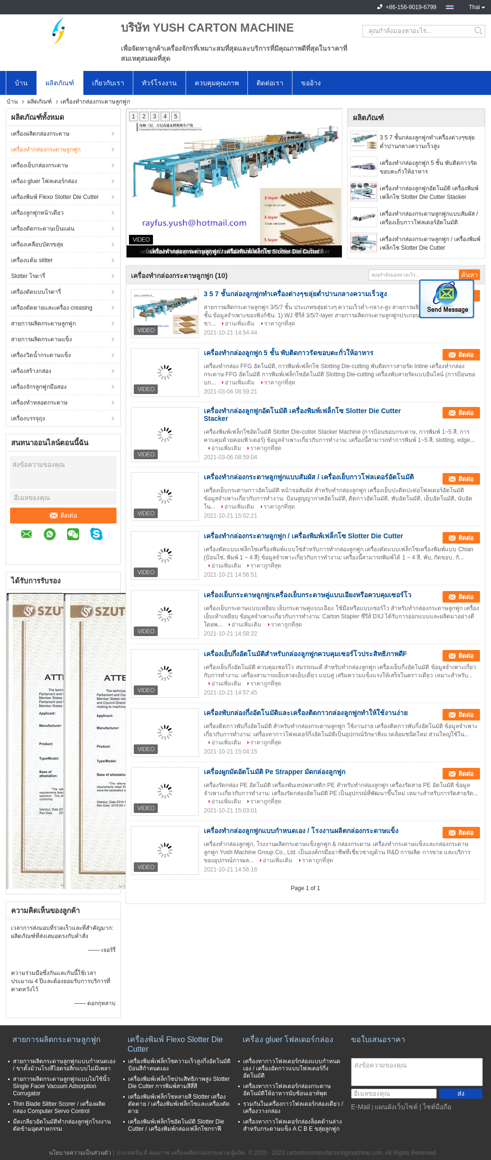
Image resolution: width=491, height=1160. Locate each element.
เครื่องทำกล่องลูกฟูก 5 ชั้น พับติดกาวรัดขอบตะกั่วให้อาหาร (428, 167)
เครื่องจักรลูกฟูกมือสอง (39, 386)
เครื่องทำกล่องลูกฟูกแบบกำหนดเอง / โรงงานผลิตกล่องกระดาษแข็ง (301, 831)
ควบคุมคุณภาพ (217, 83)
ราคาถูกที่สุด (279, 323)
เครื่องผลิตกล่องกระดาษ (40, 133)
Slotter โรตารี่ (28, 276)
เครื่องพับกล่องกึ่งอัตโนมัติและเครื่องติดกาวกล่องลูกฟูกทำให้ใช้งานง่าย (306, 713)
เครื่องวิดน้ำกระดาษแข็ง (41, 355)
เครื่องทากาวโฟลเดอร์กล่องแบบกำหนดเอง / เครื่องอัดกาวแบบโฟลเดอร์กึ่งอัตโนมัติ (291, 1068)
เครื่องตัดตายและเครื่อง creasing (52, 307)
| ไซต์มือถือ (436, 1107)
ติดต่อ (63, 515)
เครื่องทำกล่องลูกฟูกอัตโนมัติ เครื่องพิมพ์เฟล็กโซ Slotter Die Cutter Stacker (429, 192)
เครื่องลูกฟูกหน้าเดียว (37, 212)
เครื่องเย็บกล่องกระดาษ (39, 165)
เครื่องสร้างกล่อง (31, 371)
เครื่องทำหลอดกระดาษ (39, 402)
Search (479, 31)
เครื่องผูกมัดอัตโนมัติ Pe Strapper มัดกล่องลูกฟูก (274, 772)
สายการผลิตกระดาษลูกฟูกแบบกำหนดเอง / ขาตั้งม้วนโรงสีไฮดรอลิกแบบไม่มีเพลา (64, 1065)
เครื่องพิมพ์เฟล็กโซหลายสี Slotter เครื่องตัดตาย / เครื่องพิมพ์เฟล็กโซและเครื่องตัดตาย (179, 1103)
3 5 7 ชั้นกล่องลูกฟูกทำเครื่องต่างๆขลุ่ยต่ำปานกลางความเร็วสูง (427, 142)
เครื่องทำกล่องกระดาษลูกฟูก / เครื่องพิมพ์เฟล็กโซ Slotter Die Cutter (234, 251)
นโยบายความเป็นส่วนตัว (80, 1152)
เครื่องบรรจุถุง (28, 418)
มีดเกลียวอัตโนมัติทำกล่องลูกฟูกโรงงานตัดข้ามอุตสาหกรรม (62, 1125)
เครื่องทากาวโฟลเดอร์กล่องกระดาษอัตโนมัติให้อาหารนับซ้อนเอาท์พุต (287, 1090)
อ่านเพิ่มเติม (240, 323)
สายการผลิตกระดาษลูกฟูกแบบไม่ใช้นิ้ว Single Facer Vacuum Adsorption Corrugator (61, 1086)
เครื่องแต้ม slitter (32, 260)
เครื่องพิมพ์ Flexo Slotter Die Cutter (55, 197)
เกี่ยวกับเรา (108, 83)
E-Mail (360, 1107)
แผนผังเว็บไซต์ (396, 1107)
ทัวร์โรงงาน (159, 83)
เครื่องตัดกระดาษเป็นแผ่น (42, 228)
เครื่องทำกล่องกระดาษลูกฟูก (46, 149)
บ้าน (21, 83)
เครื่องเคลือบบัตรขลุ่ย (37, 244)
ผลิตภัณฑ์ (60, 83)
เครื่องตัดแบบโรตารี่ (36, 292)
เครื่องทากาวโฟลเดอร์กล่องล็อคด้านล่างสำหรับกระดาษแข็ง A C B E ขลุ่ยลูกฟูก (292, 1125)
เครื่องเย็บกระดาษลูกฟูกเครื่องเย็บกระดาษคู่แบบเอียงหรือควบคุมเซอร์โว (307, 595)
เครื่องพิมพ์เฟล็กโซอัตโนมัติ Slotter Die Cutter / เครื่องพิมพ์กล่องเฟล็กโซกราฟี (176, 1125)
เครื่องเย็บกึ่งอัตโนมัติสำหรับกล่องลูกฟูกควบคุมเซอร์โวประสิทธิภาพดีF (305, 654)
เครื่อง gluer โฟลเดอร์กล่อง (44, 181)
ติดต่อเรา (270, 83)
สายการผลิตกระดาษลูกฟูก (43, 323)
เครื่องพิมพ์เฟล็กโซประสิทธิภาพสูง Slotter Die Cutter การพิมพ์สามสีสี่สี (179, 1083)
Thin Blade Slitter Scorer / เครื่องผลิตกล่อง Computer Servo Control (59, 1107)
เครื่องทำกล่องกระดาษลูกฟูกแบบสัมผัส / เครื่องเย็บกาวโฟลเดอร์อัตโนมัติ (429, 218)
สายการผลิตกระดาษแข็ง (41, 339)
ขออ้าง (311, 83)
